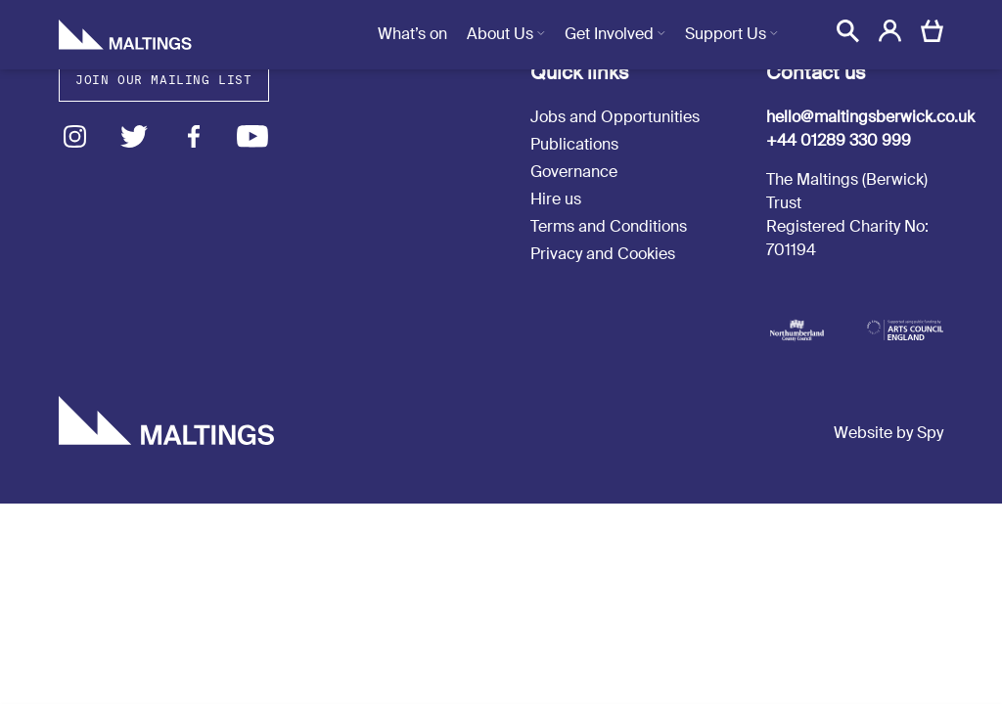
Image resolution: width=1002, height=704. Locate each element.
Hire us (555, 199)
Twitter (134, 136)
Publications (574, 144)
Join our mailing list (163, 79)
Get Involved (609, 33)
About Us (500, 33)
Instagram (75, 136)
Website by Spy (888, 432)
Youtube (253, 136)
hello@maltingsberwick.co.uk (870, 117)
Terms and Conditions (608, 226)
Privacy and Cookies (602, 253)
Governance (573, 171)
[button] (848, 31)
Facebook (193, 136)
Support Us (725, 33)
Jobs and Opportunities (615, 117)
